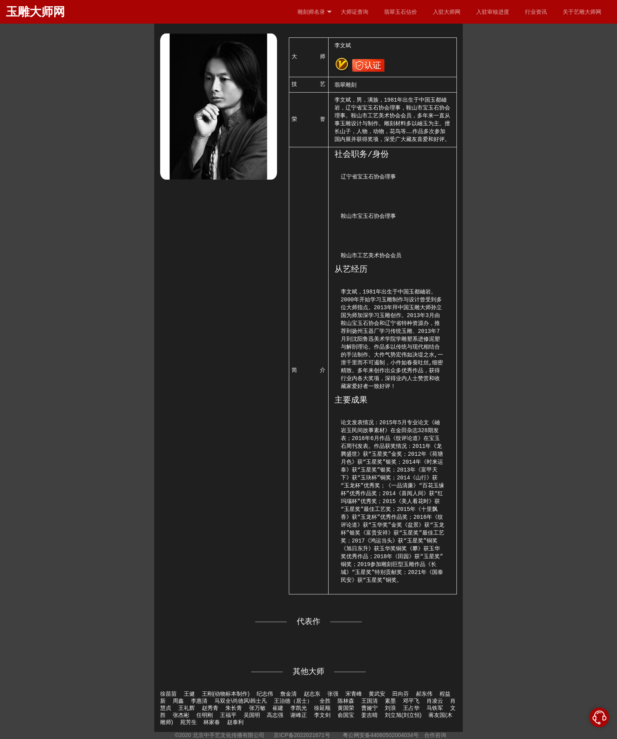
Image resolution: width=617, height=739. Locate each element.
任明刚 (204, 715)
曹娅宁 (369, 708)
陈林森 (346, 701)
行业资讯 (536, 12)
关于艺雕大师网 (582, 12)
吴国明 (252, 715)
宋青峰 (353, 694)
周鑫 (178, 701)
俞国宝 (346, 715)
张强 (332, 694)
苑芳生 (188, 722)
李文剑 (322, 715)
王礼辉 (186, 708)
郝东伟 (424, 694)
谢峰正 (298, 715)
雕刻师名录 (314, 12)
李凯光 (298, 708)
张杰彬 (181, 715)
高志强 (275, 715)
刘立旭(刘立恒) (403, 715)
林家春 (211, 722)
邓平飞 (411, 701)
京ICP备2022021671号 (301, 735)
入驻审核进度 (492, 12)
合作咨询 (435, 735)
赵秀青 (210, 708)
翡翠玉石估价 (400, 12)
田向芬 (400, 694)
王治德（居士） (293, 701)
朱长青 (233, 708)
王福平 (228, 715)
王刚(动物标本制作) (225, 694)
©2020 (183, 735)
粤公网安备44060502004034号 (380, 735)
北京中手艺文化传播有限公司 (228, 735)
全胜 (325, 701)
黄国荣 (346, 708)
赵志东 (312, 694)
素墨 (390, 701)
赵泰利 (235, 722)
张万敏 (257, 708)
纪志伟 (265, 694)
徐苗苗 (168, 694)
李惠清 (199, 701)
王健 (189, 694)
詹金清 (288, 694)
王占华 (411, 708)
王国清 (369, 701)
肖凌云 (435, 701)
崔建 (277, 708)
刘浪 (390, 708)
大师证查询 (354, 12)
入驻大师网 (446, 12)
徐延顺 (322, 708)
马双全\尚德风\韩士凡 (240, 701)
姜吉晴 (369, 715)
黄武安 (377, 694)
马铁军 (435, 708)
